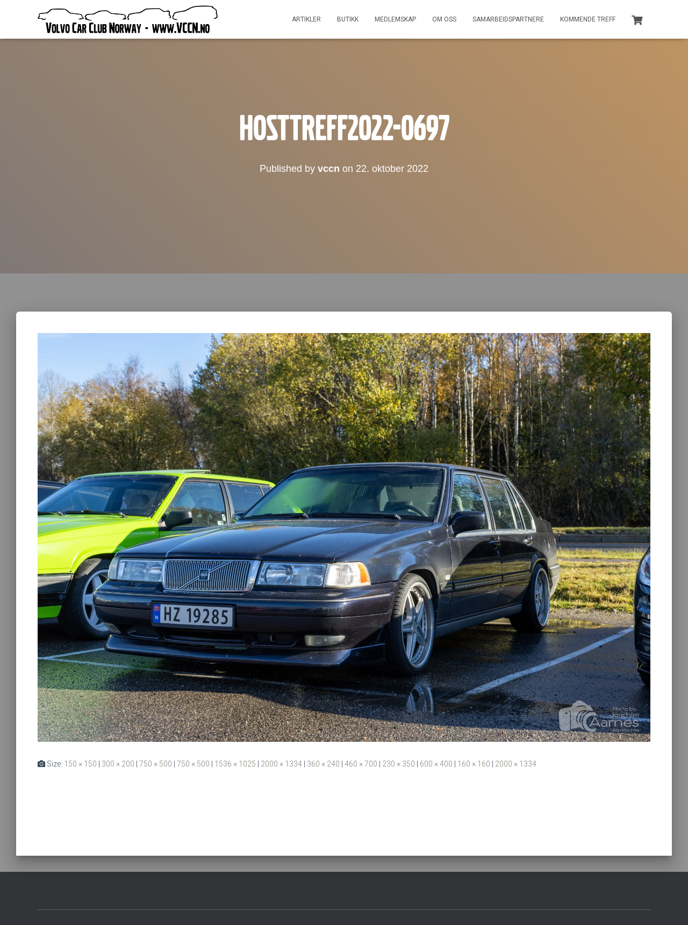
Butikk (348, 19)
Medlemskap (395, 19)
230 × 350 (398, 764)
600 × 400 (436, 764)
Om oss (444, 19)
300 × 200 (118, 764)
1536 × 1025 (235, 764)
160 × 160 (473, 764)
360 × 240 (323, 764)
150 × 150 (80, 764)
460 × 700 (361, 764)
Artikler (306, 19)
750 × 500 (155, 764)
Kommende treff (587, 19)
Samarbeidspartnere (508, 19)
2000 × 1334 (281, 764)
